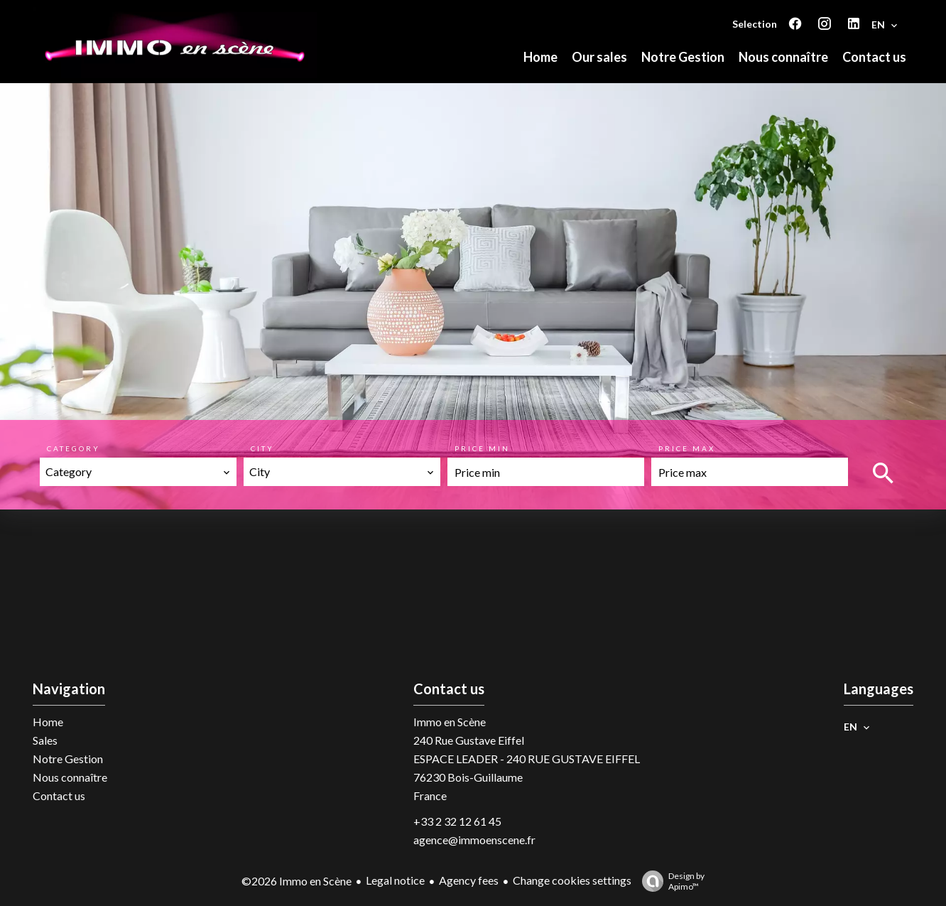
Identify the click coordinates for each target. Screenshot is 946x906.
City (262, 448)
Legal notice (395, 880)
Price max (686, 448)
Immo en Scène (449, 721)
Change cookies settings (572, 880)
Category (73, 448)
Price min (482, 448)
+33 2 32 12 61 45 (457, 821)
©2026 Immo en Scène (296, 881)
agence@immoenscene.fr (474, 839)
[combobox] (138, 472)
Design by (670, 881)
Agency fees (469, 880)
